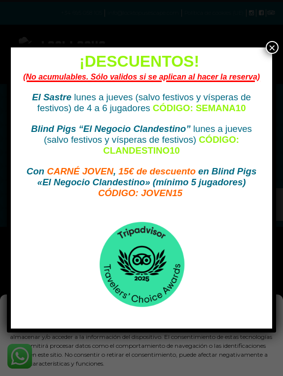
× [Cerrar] (272, 47)
